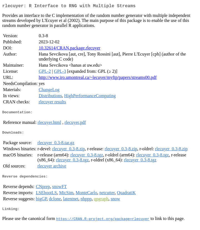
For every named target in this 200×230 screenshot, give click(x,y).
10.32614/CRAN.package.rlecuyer (69, 49)
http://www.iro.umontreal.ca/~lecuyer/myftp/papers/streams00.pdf (97, 78)
